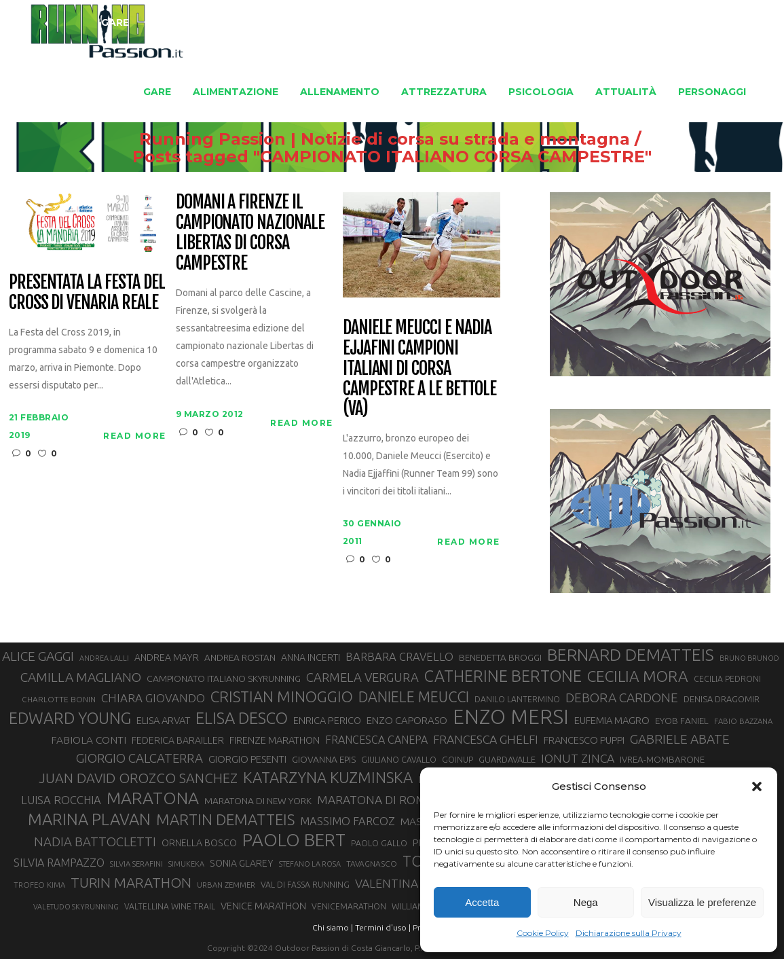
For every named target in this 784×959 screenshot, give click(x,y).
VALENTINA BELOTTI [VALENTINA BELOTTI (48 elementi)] (411, 883)
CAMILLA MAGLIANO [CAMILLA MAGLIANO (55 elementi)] (80, 677)
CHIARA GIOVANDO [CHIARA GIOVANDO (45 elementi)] (153, 697)
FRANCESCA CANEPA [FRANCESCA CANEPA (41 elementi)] (376, 740)
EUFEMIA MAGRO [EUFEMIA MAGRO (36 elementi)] (612, 720)
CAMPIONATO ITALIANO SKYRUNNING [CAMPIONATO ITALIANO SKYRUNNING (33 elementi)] (224, 678)
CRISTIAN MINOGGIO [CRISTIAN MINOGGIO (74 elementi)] (281, 696)
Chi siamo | (332, 927)
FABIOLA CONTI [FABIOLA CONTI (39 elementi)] (88, 740)
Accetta (482, 902)
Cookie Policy (543, 933)
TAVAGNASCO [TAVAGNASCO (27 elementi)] (371, 863)
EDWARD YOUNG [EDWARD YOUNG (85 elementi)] (70, 718)
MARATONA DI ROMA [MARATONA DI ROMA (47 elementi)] (375, 799)
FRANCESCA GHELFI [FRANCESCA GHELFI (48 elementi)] (485, 739)
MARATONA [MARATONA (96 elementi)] (153, 798)
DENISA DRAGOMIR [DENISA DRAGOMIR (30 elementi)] (722, 699)
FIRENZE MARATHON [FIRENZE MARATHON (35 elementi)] (274, 740)
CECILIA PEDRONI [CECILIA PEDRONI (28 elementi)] (727, 678)
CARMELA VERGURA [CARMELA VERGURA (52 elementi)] (362, 677)
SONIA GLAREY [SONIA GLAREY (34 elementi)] (242, 863)
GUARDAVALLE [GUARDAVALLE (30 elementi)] (507, 759)
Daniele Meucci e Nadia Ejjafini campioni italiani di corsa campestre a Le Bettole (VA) (419, 368)
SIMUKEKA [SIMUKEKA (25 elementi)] (186, 864)
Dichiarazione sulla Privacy (629, 933)
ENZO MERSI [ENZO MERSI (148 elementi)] (511, 717)
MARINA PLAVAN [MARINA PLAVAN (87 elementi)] (89, 819)
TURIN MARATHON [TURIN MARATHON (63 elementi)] (131, 882)
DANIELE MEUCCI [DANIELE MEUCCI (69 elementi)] (413, 697)
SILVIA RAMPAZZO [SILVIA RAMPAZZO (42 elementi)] (59, 862)
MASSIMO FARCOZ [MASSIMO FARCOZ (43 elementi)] (347, 821)
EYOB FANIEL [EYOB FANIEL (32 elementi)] (682, 720)
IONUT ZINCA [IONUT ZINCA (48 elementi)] (577, 758)
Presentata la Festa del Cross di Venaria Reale (87, 292)
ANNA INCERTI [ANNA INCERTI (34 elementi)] (310, 657)
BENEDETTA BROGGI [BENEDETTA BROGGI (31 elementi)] (500, 658)
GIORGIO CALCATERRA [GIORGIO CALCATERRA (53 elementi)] (139, 758)
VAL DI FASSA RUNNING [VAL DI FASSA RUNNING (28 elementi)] (305, 884)
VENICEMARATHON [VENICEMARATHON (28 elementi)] (349, 906)
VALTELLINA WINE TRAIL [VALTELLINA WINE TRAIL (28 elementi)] (169, 906)
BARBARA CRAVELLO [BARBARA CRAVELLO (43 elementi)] (399, 657)
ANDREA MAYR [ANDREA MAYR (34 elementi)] (166, 657)
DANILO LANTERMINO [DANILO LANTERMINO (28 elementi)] (517, 699)
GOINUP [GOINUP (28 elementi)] (457, 759)
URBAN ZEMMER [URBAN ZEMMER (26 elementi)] (226, 884)
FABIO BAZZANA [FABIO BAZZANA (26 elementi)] (743, 721)
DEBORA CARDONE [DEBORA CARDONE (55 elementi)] (621, 697)
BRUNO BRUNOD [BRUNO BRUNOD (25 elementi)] (749, 658)
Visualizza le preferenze (702, 902)
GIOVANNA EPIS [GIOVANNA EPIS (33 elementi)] (324, 759)
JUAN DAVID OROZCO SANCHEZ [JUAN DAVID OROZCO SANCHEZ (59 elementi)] (138, 778)
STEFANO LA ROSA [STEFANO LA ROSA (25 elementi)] (310, 864)
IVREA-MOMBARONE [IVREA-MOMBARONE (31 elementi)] (662, 760)
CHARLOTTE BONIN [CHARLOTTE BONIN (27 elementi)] (59, 699)
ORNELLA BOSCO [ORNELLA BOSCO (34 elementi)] (199, 842)
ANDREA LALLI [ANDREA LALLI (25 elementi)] (104, 658)
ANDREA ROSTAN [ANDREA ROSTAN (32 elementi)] (240, 657)
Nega (586, 902)
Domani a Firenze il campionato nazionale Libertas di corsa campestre (250, 233)
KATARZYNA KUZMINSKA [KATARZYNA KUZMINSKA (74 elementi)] (328, 777)
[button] (757, 786)
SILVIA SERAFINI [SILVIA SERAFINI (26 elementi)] (136, 863)
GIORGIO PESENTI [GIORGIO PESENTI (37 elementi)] (247, 759)
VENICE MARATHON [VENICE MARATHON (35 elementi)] (263, 905)
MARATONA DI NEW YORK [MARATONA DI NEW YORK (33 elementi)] (258, 800)
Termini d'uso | (383, 927)
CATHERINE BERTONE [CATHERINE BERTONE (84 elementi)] (503, 676)
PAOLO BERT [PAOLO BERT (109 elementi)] (294, 840)
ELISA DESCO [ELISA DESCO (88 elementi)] (241, 718)
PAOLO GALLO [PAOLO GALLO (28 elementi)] (379, 843)
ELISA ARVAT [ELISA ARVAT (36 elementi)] (163, 720)
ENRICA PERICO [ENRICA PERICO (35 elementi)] (327, 720)
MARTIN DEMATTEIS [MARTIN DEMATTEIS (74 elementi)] (225, 819)
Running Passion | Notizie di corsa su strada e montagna (352, 139)
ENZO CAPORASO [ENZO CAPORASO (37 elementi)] (407, 720)
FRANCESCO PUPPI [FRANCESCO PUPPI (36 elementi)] (584, 740)
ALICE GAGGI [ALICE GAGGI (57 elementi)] (38, 656)
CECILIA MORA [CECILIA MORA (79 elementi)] (637, 676)
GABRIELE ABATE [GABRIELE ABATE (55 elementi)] (680, 738)
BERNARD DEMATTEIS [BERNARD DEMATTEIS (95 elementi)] (630, 655)
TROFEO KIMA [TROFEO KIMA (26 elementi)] (39, 884)
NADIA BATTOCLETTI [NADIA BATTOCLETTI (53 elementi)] (95, 842)
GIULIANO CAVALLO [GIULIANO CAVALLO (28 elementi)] (398, 759)
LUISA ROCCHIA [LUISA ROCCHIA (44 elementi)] (61, 799)
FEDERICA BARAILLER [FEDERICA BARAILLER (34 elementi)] (178, 740)
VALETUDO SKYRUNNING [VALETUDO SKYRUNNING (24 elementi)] (76, 907)
